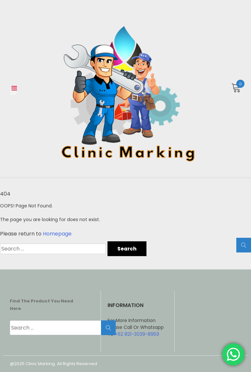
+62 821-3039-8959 (137, 334)
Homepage (57, 233)
